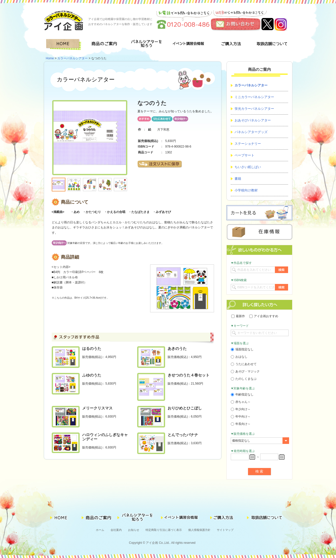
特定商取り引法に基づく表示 (164, 529)
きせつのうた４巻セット (188, 375)
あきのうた (177, 348)
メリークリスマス (97, 408)
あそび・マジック (245, 371)
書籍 (238, 179)
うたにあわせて (244, 364)
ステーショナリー (248, 144)
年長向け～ (241, 424)
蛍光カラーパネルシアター (254, 109)
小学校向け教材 (246, 190)
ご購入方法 (230, 44)
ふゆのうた (91, 375)
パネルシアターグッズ (251, 132)
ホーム (100, 529)
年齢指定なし (242, 394)
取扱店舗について (271, 44)
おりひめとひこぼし (185, 408)
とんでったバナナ (183, 435)
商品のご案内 (106, 44)
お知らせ (133, 529)
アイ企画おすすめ (263, 316)
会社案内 (116, 529)
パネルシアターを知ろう (147, 44)
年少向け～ (241, 409)
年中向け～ (241, 416)
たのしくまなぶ (244, 379)
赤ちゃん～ (241, 402)
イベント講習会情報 (188, 44)
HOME (64, 44)
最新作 (238, 316)
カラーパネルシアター (72, 58)
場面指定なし (242, 349)
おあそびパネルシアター (253, 120)
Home (50, 58)
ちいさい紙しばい (248, 167)
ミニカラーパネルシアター (254, 97)
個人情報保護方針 (199, 529)
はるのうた (91, 348)
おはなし (239, 356)
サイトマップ (225, 529)
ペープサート (244, 155)
